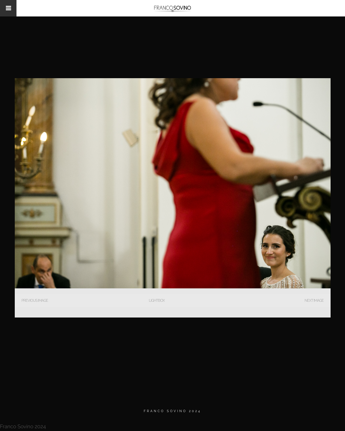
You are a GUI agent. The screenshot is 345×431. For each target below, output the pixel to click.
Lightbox (156, 300)
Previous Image (35, 300)
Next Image (313, 300)
